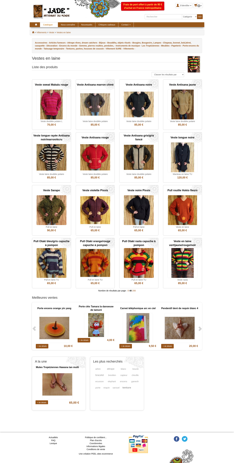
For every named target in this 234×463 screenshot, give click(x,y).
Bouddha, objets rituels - (119, 43)
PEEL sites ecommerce (102, 454)
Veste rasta (182, 280)
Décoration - (53, 45)
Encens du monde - (69, 45)
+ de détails (42, 346)
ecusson (99, 381)
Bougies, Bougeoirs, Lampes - (147, 43)
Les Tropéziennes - (151, 45)
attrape (110, 369)
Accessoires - (42, 43)
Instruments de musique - (129, 45)
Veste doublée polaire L (51, 121)
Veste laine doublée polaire (95, 121)
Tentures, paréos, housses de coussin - (86, 48)
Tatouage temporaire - (55, 48)
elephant (112, 381)
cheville (135, 375)
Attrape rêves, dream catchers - (83, 43)
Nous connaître (68, 25)
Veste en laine (182, 227)
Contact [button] (126, 25)
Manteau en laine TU (182, 174)
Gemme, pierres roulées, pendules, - (97, 45)
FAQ (53, 440)
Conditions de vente (96, 449)
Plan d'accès (96, 440)
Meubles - (166, 45)
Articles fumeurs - (58, 43)
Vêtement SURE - (114, 48)
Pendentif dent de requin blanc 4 (179, 308)
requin (106, 387)
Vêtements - (129, 48)
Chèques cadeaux (106, 25)
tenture (127, 387)
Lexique (53, 443)
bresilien (112, 375)
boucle (136, 369)
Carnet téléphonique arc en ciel (138, 308)
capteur (123, 375)
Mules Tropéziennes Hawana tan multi (57, 367)
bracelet (99, 375)
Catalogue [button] (49, 25)
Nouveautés (86, 25)
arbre (98, 369)
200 (134, 290)
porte (97, 387)
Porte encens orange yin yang (54, 308)
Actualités (53, 437)
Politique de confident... (96, 437)
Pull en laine (51, 227)
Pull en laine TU (51, 280)
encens (123, 381)
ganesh (135, 381)
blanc (123, 369)
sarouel (116, 388)
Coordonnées (96, 443)
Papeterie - (177, 45)
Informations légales (96, 446)
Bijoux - (103, 43)
